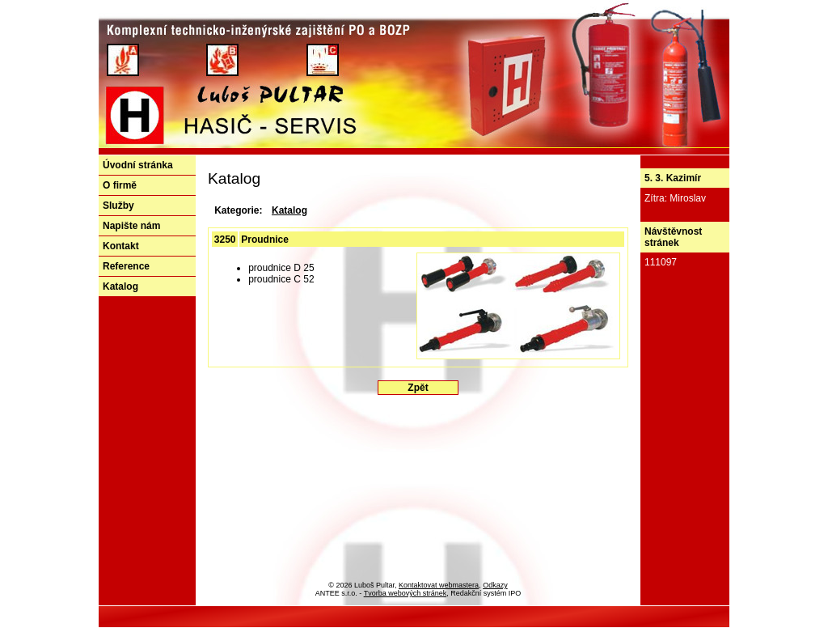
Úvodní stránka (138, 165)
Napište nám (131, 225)
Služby (118, 205)
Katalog (120, 286)
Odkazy (495, 585)
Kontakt (121, 246)
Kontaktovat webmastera (439, 585)
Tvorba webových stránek (405, 593)
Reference (126, 266)
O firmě (120, 185)
